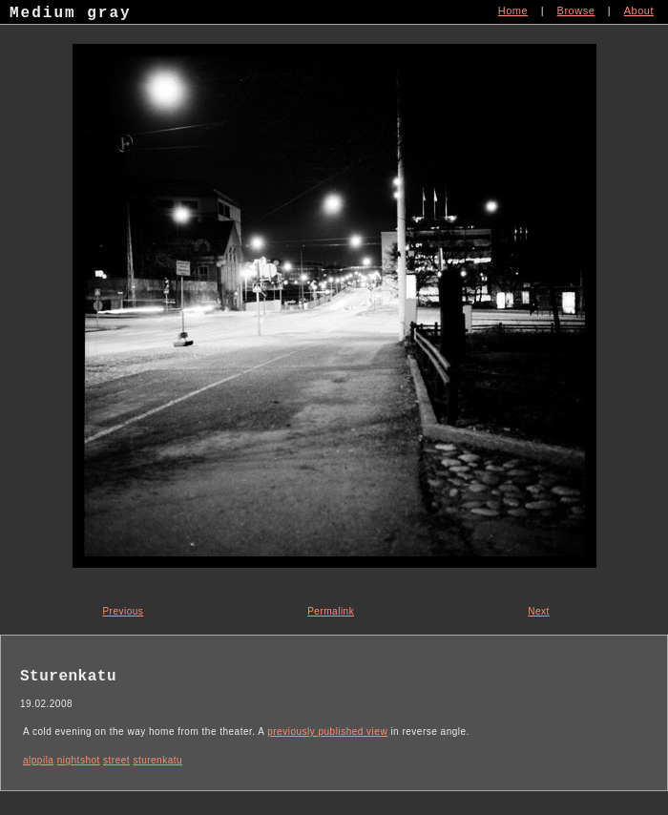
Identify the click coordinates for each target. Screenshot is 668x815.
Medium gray (71, 15)
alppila (38, 760)
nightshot (78, 760)
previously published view (327, 731)
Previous (122, 611)
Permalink (330, 611)
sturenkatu (157, 760)
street (116, 760)
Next (539, 611)
